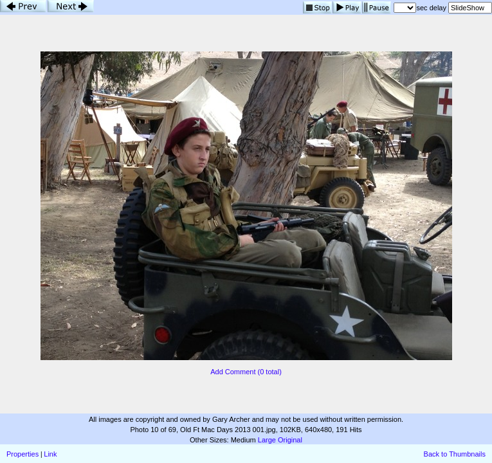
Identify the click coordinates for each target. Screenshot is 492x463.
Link (50, 454)
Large (267, 440)
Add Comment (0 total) (246, 372)
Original (290, 440)
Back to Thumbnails (455, 454)
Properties (22, 454)
